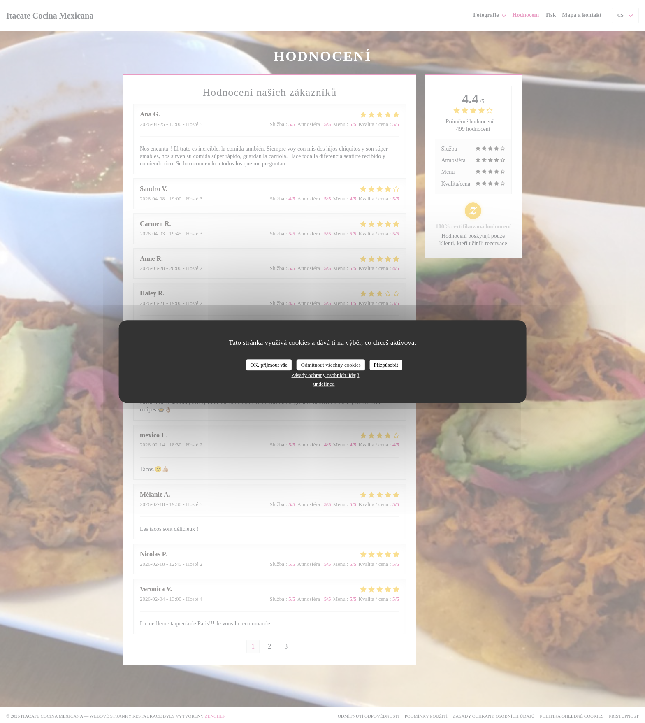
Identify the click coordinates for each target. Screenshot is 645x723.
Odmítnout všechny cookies (331, 365)
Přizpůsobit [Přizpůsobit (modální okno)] (386, 365)
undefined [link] (324, 384)
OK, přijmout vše (269, 365)
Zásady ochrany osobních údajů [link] (326, 375)
